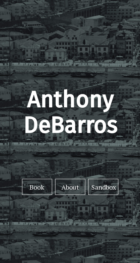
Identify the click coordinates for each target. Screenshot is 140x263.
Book (36, 186)
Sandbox (103, 186)
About (70, 186)
